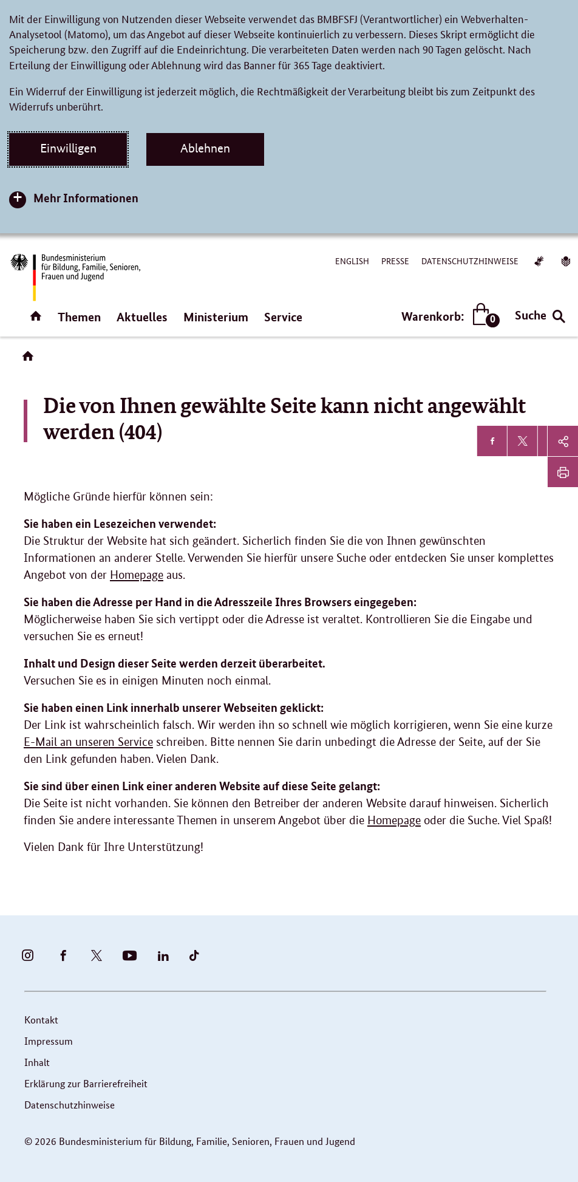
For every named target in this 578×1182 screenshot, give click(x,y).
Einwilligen (68, 148)
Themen (79, 316)
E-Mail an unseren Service (88, 742)
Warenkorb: (447, 316)
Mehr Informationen (85, 197)
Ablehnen (205, 148)
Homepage (136, 575)
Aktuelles (142, 316)
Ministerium (215, 316)
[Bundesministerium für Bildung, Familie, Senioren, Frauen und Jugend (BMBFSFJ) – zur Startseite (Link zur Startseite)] (74, 277)
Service (283, 316)
